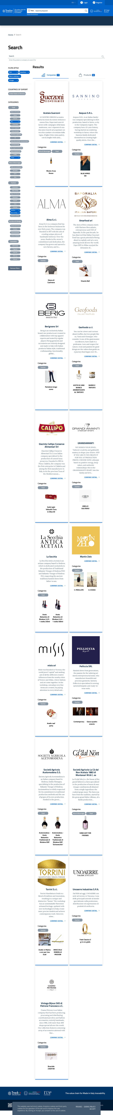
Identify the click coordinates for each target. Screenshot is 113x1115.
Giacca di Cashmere (51, 282)
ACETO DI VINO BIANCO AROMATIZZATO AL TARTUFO (79, 390)
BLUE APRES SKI (85, 175)
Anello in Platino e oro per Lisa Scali (45, 955)
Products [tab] (87, 75)
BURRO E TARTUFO (92, 387)
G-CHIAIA (92, 592)
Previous (70, 386)
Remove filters (15, 269)
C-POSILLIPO (79, 592)
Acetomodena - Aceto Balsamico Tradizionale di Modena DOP (44, 841)
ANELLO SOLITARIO (85, 509)
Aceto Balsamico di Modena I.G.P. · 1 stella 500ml (57, 620)
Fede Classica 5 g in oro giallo (85, 947)
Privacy (79, 1106)
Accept (93, 1109)
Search (12, 56)
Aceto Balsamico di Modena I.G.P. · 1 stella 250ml (44, 620)
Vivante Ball (85, 282)
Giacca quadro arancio (92, 725)
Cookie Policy (90, 1106)
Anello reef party (51, 727)
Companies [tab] (51, 75)
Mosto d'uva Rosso (51, 172)
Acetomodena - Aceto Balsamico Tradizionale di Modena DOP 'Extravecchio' (57, 842)
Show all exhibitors (32, 14)
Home (10, 34)
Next (101, 386)
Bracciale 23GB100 (51, 1071)
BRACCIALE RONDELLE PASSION (58, 955)
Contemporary (79, 724)
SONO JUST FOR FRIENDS (85, 837)
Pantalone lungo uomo (51, 389)
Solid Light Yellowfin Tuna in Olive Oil (51, 511)
